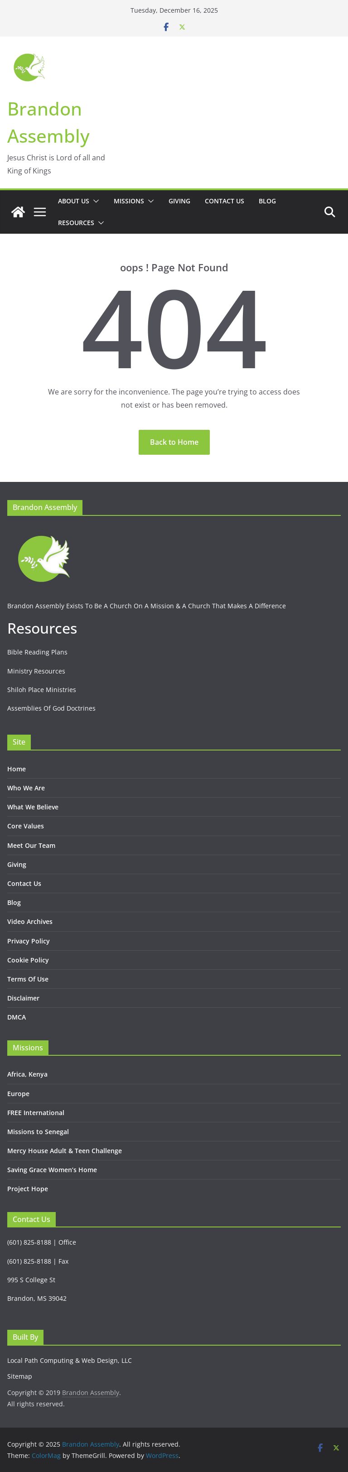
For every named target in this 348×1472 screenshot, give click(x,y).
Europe (18, 1093)
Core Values (25, 826)
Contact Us (224, 201)
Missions (129, 201)
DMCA (16, 1017)
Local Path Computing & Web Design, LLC (69, 1360)
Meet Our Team (31, 845)
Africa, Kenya (27, 1074)
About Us (73, 201)
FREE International (35, 1112)
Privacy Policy (28, 941)
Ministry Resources (36, 671)
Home (16, 769)
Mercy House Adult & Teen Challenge (64, 1150)
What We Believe (32, 807)
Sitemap (19, 1376)
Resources (76, 222)
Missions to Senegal (38, 1131)
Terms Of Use (27, 979)
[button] (94, 201)
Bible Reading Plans (37, 652)
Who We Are (26, 788)
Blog (267, 201)
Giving (179, 201)
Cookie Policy (28, 960)
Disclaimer (23, 998)
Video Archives (30, 921)
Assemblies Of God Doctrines (51, 708)
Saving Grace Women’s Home (52, 1169)
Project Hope (27, 1188)
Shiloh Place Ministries (41, 689)
